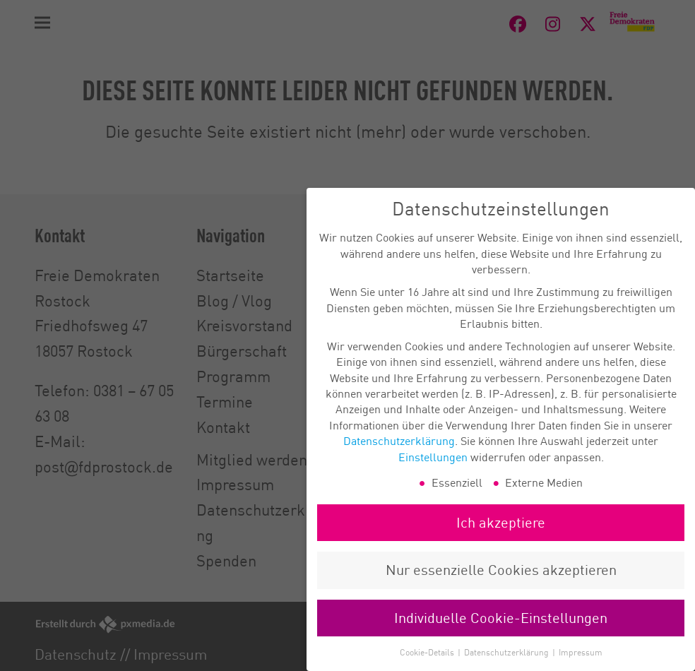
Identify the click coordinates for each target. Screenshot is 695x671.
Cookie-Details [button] (428, 662)
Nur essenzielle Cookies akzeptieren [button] (501, 579)
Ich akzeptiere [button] (500, 532)
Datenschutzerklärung (399, 451)
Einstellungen (433, 466)
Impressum (580, 662)
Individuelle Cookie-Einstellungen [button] (500, 627)
